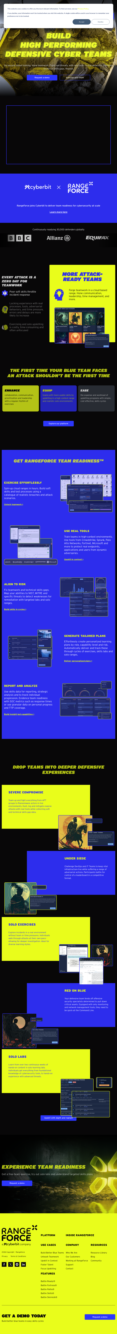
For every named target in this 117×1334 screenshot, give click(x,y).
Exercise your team (75, 78)
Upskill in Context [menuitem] (49, 1261)
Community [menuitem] (96, 1261)
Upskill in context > (73, 560)
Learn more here (58, 212)
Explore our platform (58, 424)
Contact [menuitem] (69, 1269)
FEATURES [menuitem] (48, 1273)
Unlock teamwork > (13, 505)
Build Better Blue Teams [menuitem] (52, 1253)
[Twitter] (10, 1264)
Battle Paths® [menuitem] (47, 1289)
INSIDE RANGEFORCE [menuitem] (80, 1235)
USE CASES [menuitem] (48, 1245)
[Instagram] (17, 1264)
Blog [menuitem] (93, 1257)
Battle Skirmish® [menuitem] (49, 1297)
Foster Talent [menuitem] (47, 1265)
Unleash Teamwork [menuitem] (50, 1257)
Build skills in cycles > (15, 609)
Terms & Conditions (18, 1256)
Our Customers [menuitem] (73, 1257)
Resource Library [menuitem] (99, 1253)
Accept (81, 22)
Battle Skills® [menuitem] (47, 1293)
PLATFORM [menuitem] (48, 1235)
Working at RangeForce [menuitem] (77, 1261)
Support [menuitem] (69, 1265)
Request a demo (42, 78)
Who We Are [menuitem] (71, 1253)
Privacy (5, 1256)
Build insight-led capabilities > (19, 714)
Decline (100, 22)
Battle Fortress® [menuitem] (49, 1285)
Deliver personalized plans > (78, 661)
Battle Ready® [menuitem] (48, 1281)
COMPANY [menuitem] (72, 1245)
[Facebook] (4, 1264)
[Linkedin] (23, 1264)
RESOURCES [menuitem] (99, 1245)
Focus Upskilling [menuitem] (48, 1269)
